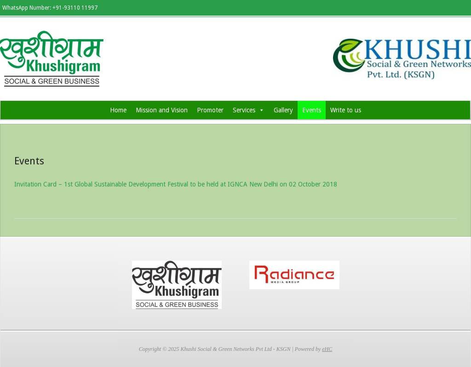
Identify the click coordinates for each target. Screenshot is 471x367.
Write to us (345, 110)
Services (248, 110)
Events (311, 110)
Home (118, 110)
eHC (327, 349)
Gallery (283, 110)
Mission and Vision (162, 110)
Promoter (210, 110)
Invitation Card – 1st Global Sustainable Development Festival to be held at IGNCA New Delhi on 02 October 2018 (175, 184)
